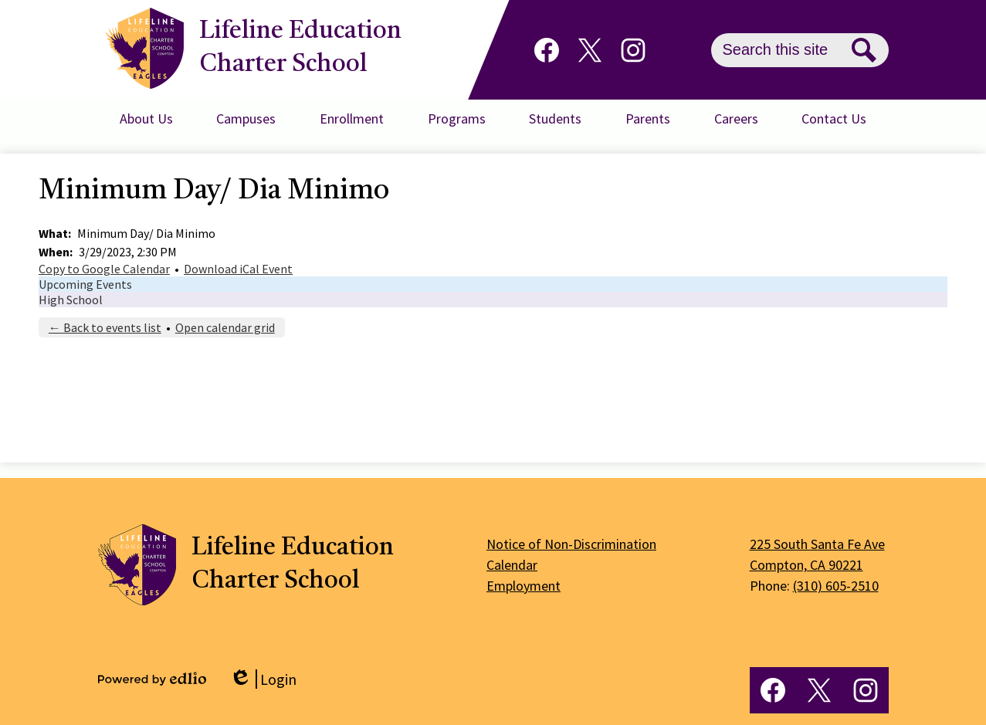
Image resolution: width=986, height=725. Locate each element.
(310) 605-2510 (836, 586)
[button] (146, 119)
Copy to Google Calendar (104, 268)
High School (71, 299)
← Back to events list (105, 327)
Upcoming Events (85, 284)
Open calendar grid (225, 327)
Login (262, 679)
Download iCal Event (238, 268)
